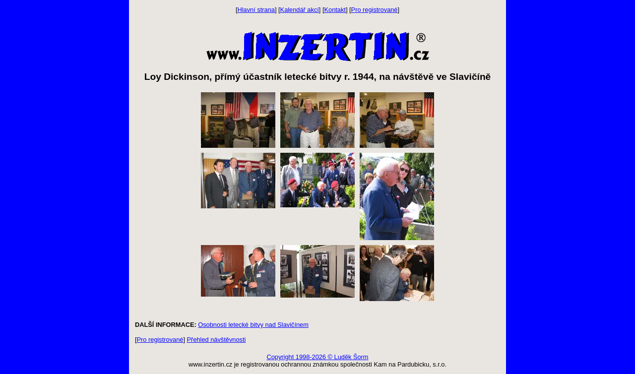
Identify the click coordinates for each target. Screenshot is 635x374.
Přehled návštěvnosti (216, 339)
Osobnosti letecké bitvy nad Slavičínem (253, 324)
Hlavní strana (256, 9)
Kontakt (335, 9)
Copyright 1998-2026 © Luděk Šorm (317, 357)
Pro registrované (374, 9)
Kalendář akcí (299, 9)
